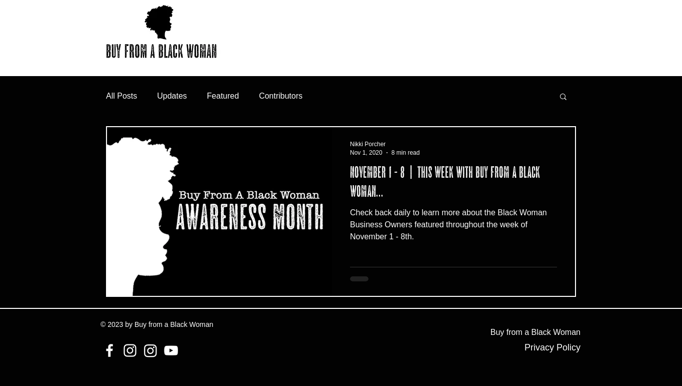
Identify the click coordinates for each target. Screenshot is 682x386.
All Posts (121, 96)
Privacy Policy (552, 347)
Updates (172, 96)
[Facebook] (109, 350)
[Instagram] (130, 350)
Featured (223, 96)
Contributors (280, 96)
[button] (563, 97)
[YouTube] (171, 350)
